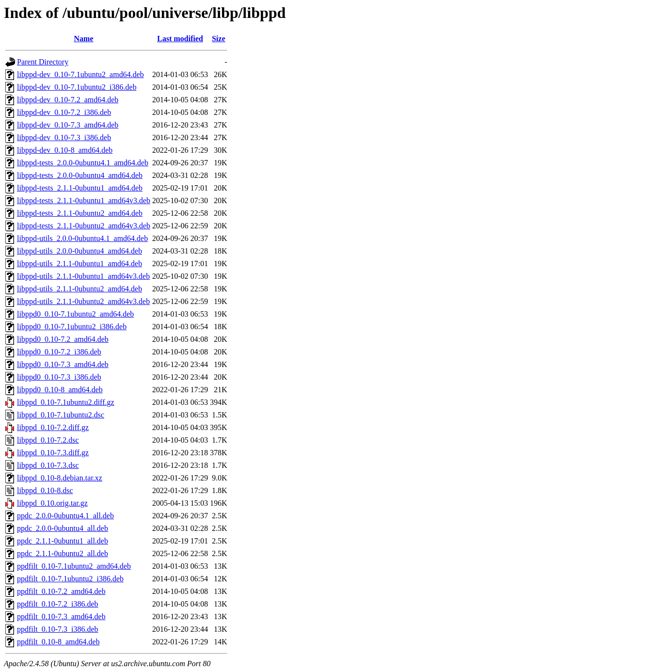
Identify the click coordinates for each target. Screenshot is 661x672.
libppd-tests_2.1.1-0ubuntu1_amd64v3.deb (83, 200)
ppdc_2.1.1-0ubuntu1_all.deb (62, 541)
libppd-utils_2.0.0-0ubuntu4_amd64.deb (79, 251)
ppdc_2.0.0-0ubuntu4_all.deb (62, 528)
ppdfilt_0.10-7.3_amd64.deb (61, 616)
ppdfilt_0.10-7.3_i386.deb (57, 629)
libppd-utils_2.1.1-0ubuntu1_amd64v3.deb (83, 276)
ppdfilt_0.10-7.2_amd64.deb (61, 591)
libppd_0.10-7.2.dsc (48, 440)
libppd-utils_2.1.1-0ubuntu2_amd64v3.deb (83, 301)
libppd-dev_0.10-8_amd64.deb (64, 150)
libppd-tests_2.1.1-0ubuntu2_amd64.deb (79, 213)
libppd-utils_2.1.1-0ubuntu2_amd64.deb (79, 289)
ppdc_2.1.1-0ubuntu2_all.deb (62, 553)
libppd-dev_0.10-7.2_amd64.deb (67, 100)
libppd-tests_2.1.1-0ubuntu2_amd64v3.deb (83, 226)
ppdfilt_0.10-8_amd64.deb (58, 642)
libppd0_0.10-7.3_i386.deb (59, 377)
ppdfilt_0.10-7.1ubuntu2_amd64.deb (74, 566)
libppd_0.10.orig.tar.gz (52, 503)
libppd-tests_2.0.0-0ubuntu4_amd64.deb (79, 175)
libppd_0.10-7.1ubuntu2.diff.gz (65, 402)
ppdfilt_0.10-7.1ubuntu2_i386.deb (70, 579)
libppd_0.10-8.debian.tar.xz (59, 478)
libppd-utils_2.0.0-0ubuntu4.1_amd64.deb (82, 238)
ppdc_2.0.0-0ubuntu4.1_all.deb (65, 516)
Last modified (180, 38)
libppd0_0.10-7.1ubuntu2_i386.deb (71, 326)
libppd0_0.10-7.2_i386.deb (59, 352)
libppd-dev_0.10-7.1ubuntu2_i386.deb (77, 87)
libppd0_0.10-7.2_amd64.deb (63, 339)
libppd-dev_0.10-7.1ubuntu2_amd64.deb (80, 74)
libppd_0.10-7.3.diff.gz (53, 452)
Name (84, 38)
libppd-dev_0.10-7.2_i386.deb (64, 112)
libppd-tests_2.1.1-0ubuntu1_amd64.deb (79, 188)
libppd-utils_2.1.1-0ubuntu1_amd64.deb (79, 263)
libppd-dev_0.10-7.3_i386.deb (64, 137)
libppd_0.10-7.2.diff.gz (53, 427)
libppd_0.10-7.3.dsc (48, 465)
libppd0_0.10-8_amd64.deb (60, 389)
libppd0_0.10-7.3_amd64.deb (63, 364)
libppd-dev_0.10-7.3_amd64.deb (67, 125)
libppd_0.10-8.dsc (45, 490)
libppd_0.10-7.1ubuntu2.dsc (60, 415)
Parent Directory (42, 62)
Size (218, 38)
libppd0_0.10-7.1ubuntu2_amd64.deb (75, 314)
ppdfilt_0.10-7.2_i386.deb (57, 604)
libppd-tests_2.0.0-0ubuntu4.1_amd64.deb (82, 163)
